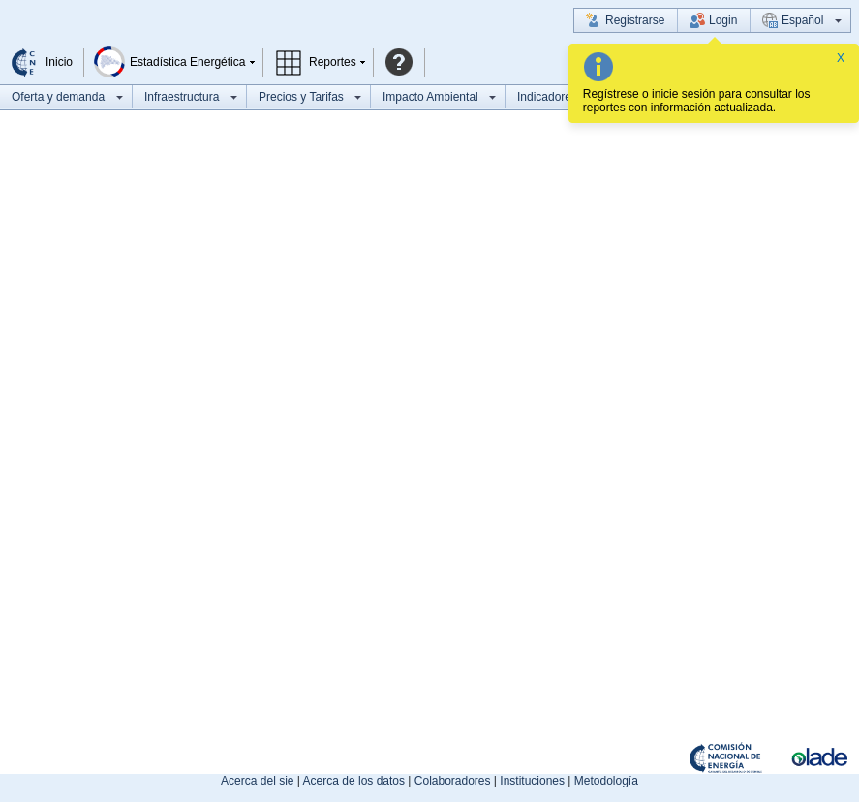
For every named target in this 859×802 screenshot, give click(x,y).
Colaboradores (452, 780)
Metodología (606, 780)
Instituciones (532, 780)
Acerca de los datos (354, 780)
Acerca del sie (257, 780)
